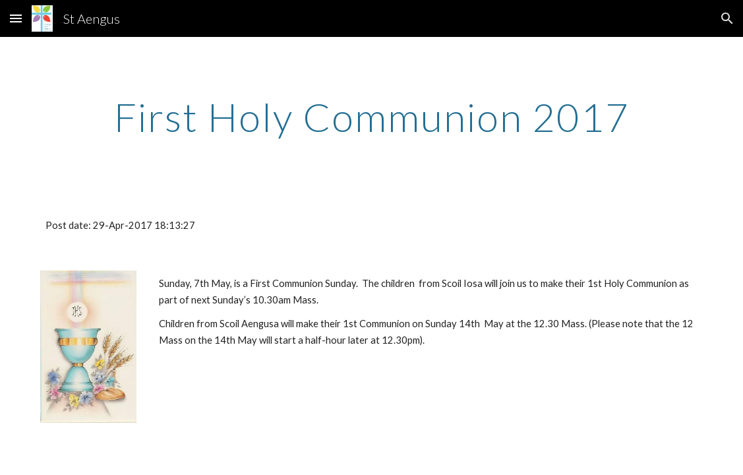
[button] (16, 18)
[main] (371, 117)
